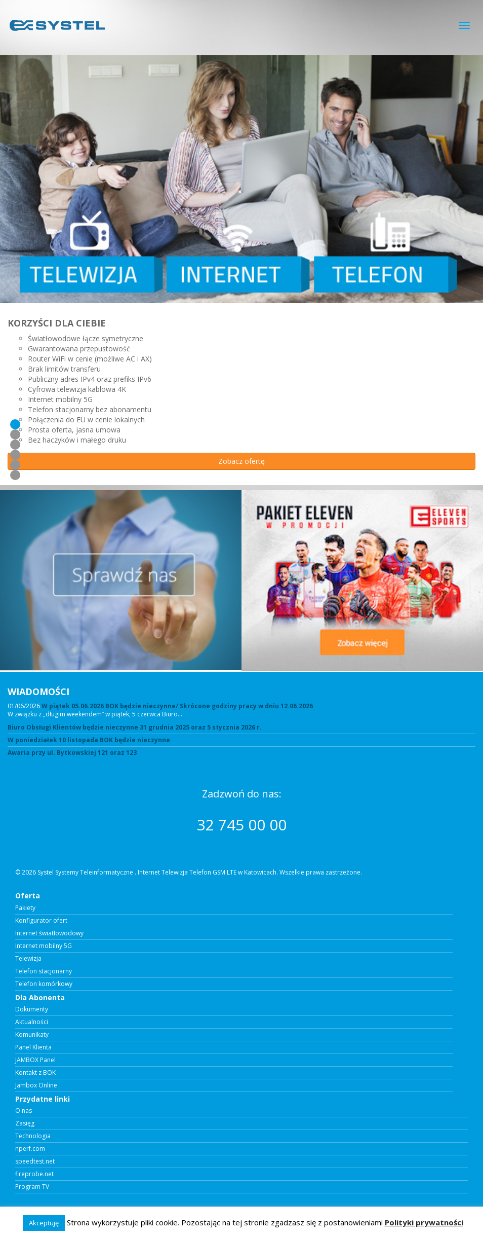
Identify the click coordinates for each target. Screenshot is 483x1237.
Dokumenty (31, 1009)
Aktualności (31, 1022)
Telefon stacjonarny (43, 971)
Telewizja (28, 959)
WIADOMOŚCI (38, 691)
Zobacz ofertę (241, 461)
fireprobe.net (34, 1174)
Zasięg (24, 1123)
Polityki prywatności (424, 1222)
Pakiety (25, 908)
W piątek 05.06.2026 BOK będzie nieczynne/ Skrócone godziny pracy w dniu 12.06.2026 (177, 706)
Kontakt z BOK (35, 1073)
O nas (23, 1111)
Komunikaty (32, 1035)
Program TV (32, 1187)
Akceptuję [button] (44, 1222)
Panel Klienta (33, 1047)
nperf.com (30, 1149)
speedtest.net (35, 1161)
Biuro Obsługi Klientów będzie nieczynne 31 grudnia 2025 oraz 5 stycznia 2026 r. (135, 727)
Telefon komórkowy (43, 984)
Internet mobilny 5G (43, 946)
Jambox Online (36, 1085)
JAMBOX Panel (35, 1060)
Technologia (33, 1136)
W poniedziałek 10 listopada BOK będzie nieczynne (89, 740)
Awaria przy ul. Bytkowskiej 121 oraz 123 (72, 753)
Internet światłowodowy (49, 933)
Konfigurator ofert (41, 921)
